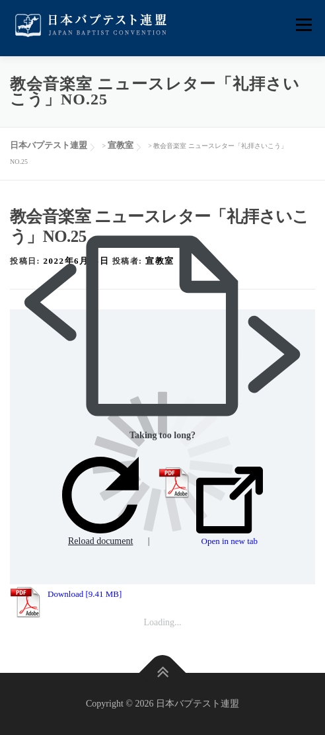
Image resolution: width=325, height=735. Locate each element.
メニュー (303, 25)
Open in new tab (229, 506)
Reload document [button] (100, 501)
